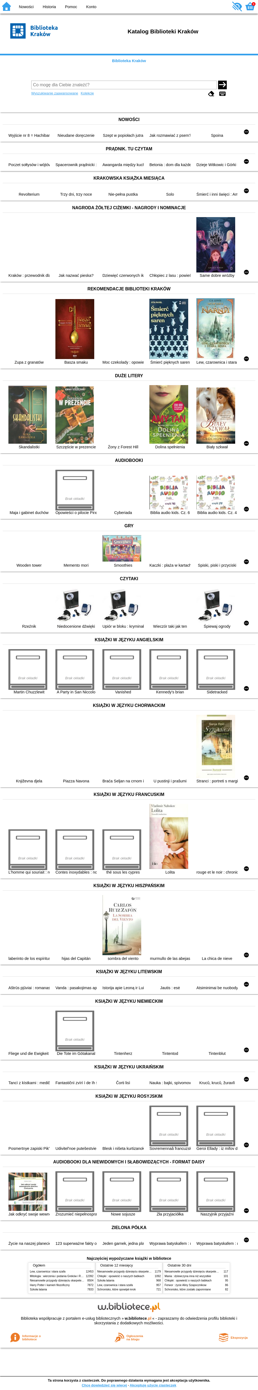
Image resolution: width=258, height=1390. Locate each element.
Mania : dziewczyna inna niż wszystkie (188, 1276)
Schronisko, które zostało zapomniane (188, 1289)
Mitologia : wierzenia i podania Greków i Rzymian (60, 1276)
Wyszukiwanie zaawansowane (54, 93)
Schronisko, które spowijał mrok (116, 1289)
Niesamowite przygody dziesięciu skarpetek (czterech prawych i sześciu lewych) (78, 1280)
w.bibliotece (138, 1318)
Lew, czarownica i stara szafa (47, 1271)
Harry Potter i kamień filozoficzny (50, 1285)
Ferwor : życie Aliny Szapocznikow (185, 1285)
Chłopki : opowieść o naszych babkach (120, 1276)
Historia (49, 7)
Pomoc (71, 7)
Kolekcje (87, 93)
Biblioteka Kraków (129, 61)
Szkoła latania (38, 1289)
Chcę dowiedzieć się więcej (104, 1385)
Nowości (26, 7)
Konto (91, 7)
